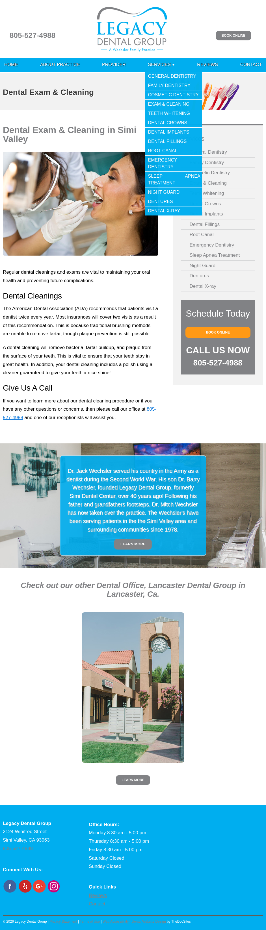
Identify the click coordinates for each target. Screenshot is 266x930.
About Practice (60, 64)
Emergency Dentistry (212, 245)
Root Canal (202, 234)
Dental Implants (206, 214)
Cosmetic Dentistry (210, 172)
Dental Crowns (205, 203)
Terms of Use (90, 922)
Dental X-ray (203, 286)
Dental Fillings (205, 224)
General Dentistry (208, 152)
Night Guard (203, 265)
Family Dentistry (207, 162)
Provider (114, 64)
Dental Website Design (148, 922)
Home (11, 64)
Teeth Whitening (207, 193)
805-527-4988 (32, 35)
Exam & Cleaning (208, 183)
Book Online (234, 36)
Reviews (207, 64)
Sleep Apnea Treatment (215, 255)
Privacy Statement (63, 922)
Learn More (133, 544)
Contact (251, 64)
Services (159, 64)
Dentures (199, 275)
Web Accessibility (116, 922)
